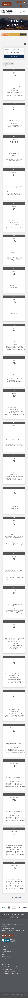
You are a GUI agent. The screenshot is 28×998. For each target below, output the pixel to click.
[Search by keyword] (14, 49)
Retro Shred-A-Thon (14, 120)
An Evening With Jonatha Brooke (14, 439)
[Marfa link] (14, 369)
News (3, 954)
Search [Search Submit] (14, 56)
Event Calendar (5, 956)
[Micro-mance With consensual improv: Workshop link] (14, 180)
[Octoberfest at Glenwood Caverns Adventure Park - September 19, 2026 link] (14, 772)
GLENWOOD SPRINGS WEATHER (14, 983)
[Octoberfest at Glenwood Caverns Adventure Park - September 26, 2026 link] (14, 806)
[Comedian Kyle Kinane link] (14, 214)
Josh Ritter (14, 342)
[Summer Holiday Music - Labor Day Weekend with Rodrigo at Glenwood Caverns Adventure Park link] (14, 736)
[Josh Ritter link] (14, 336)
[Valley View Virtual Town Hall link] (14, 401)
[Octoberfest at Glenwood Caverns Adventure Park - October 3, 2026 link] (14, 840)
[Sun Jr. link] (14, 467)
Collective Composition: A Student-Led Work (14, 87)
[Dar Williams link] (14, 247)
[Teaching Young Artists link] (14, 148)
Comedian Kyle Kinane (14, 220)
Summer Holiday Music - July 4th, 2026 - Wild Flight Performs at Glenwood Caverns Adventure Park (14, 640)
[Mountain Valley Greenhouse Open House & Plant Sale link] (14, 499)
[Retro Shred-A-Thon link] (14, 115)
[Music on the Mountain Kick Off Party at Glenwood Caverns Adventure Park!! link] (14, 565)
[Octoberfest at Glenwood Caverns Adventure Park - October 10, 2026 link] (14, 874)
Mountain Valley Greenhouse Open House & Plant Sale (14, 505)
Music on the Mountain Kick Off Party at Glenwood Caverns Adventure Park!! (14, 571)
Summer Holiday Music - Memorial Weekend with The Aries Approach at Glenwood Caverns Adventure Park (14, 536)
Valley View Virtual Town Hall (14, 407)
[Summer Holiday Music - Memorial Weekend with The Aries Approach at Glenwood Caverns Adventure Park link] (14, 529)
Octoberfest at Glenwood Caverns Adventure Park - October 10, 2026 (14, 880)
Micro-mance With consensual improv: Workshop (14, 187)
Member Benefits (6, 951)
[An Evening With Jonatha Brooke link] (14, 434)
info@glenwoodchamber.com (12, 967)
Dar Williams (14, 252)
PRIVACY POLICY (6, 958)
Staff (2, 953)
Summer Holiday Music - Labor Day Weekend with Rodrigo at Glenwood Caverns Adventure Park (14, 743)
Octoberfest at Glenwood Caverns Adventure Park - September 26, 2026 (14, 812)
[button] (25, 44)
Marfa (14, 374)
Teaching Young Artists (14, 153)
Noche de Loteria (14, 285)
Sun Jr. (14, 472)
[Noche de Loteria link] (14, 280)
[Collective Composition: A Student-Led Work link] (14, 81)
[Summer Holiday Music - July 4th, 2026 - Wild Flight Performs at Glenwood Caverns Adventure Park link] (14, 633)
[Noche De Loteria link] (14, 308)
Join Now (4, 949)
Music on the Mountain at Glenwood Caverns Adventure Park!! (14, 605)
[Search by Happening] (14, 52)
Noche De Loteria (14, 313)
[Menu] (22, 11)
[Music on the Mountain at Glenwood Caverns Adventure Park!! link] (14, 599)
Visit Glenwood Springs (7, 928)
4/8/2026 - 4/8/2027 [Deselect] (8, 63)
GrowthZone (17, 897)
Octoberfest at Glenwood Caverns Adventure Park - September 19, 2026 (14, 778)
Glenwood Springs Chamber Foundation (12, 930)
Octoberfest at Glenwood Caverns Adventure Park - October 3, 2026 (14, 846)
